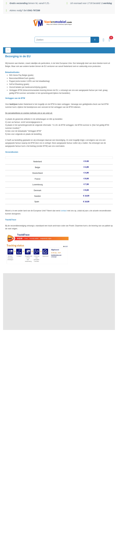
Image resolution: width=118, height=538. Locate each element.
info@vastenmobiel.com (61, 501)
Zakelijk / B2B (59, 384)
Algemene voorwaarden (59, 380)
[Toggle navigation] (8, 50)
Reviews (59, 366)
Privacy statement (59, 373)
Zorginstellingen (59, 388)
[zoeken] (91, 40)
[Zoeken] (59, 40)
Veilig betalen (59, 369)
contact (64, 211)
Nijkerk (65, 354)
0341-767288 (66, 320)
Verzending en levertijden (59, 362)
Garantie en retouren (59, 377)
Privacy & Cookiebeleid (14, 535)
